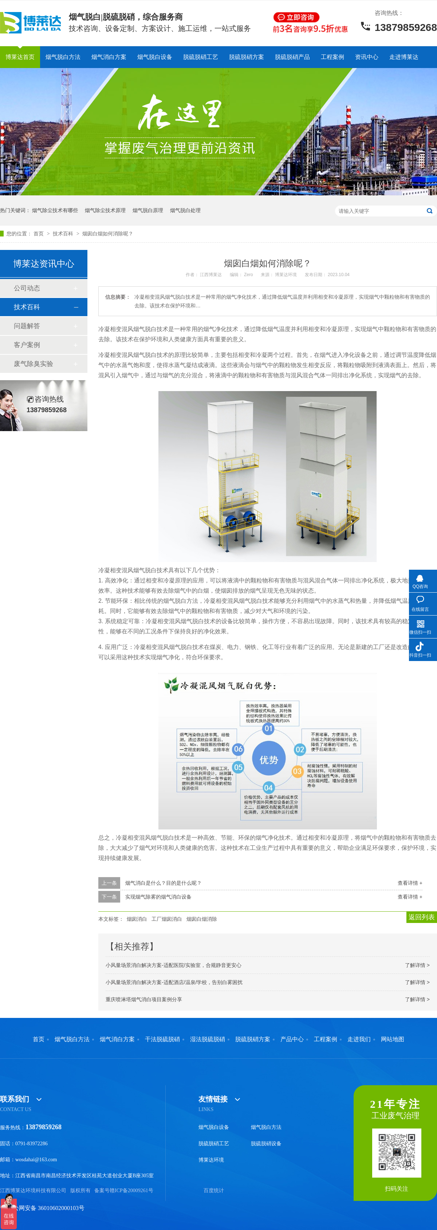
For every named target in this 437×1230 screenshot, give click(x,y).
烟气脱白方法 (63, 57)
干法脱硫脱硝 (162, 1039)
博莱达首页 (20, 57)
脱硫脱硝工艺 (200, 57)
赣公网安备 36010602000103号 (42, 1208)
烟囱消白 (137, 919)
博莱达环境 (211, 1160)
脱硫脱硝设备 (266, 1143)
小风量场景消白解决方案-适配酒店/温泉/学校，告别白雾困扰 (174, 982)
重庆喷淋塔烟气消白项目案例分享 (144, 999)
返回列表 (422, 917)
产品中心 (292, 1039)
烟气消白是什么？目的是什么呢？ (163, 883)
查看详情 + (410, 883)
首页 (39, 233)
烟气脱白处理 (185, 210)
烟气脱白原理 (148, 210)
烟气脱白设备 (154, 57)
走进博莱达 (403, 57)
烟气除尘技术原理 (105, 210)
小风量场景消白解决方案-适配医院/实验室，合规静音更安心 (173, 965)
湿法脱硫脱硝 (207, 1039)
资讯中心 (366, 57)
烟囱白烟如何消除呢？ (107, 233)
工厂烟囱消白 (166, 919)
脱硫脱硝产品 (292, 57)
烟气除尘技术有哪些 (55, 210)
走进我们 (359, 1039)
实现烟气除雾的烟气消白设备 (158, 897)
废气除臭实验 (33, 363)
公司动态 (27, 288)
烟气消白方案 (108, 57)
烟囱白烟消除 (201, 919)
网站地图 (392, 1039)
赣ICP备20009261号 (131, 1190)
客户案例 (27, 345)
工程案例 (332, 57)
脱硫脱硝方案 (246, 57)
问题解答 (27, 326)
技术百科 (64, 233)
